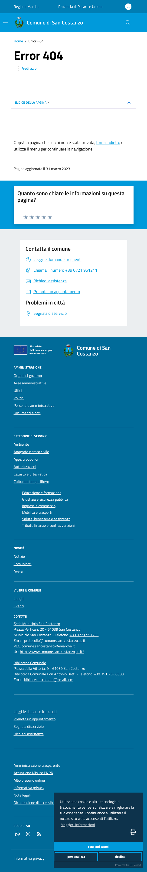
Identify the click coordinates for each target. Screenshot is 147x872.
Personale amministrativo (34, 405)
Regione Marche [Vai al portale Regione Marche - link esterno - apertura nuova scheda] (26, 6)
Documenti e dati (27, 413)
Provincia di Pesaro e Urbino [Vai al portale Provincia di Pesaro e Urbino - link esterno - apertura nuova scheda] (80, 6)
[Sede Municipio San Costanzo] (37, 623)
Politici (19, 398)
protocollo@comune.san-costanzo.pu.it (54, 640)
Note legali (22, 795)
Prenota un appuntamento (35, 719)
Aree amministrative (30, 383)
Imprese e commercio (39, 506)
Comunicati (23, 564)
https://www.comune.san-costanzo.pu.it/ (52, 651)
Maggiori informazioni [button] (78, 825)
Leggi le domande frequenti (35, 711)
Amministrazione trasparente (37, 765)
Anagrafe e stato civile (31, 452)
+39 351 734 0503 (109, 674)
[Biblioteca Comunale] (30, 663)
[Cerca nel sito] (127, 22)
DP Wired (135, 865)
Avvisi (18, 571)
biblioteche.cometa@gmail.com (48, 679)
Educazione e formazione (41, 493)
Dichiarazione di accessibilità (36, 802)
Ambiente (21, 444)
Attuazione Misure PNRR (33, 773)
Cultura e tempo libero (31, 481)
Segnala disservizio (29, 726)
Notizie (19, 556)
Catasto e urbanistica (30, 474)
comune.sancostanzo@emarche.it (48, 646)
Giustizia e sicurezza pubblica (45, 499)
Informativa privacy (29, 787)
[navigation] (5, 22)
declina (120, 856)
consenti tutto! (98, 846)
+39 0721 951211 (84, 635)
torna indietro (108, 142)
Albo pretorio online (29, 780)
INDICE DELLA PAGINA (32, 102)
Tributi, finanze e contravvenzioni (48, 525)
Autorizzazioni (25, 466)
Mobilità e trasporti (37, 512)
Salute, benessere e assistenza (46, 519)
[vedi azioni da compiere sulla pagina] (27, 68)
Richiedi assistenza (29, 734)
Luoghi (19, 598)
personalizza (76, 856)
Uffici (18, 390)
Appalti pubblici (26, 459)
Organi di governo (28, 375)
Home (18, 41)
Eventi (19, 606)
